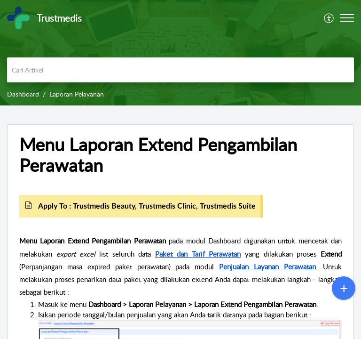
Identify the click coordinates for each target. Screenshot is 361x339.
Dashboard (23, 93)
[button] (347, 18)
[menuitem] (329, 18)
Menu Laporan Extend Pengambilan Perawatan (158, 155)
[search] (180, 69)
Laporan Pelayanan (76, 93)
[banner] (180, 52)
